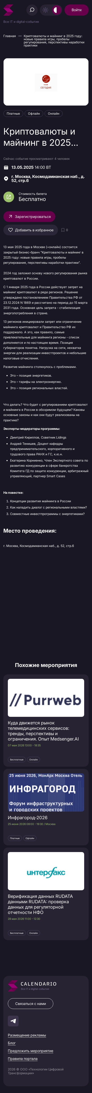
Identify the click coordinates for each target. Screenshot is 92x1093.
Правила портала (23, 1059)
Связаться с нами (30, 1003)
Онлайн (33, 759)
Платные (15, 838)
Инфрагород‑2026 (27, 817)
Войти (76, 10)
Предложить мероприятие (30, 1051)
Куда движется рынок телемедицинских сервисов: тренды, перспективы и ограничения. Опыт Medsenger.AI (43, 731)
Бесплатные (17, 759)
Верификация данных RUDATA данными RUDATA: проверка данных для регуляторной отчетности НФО (40, 904)
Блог (12, 1043)
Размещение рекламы (27, 1035)
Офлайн (30, 838)
